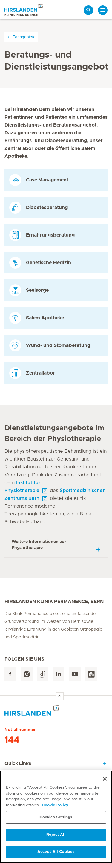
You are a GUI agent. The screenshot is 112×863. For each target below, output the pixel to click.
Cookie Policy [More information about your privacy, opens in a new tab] (55, 805)
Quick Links (17, 763)
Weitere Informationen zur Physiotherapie (39, 545)
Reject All (55, 835)
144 (11, 740)
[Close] (104, 779)
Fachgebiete (21, 37)
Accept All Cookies (56, 852)
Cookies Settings (55, 818)
